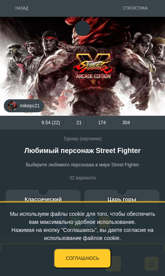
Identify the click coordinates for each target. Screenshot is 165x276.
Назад (21, 8)
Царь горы (121, 199)
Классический (43, 199)
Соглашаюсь (82, 258)
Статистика (135, 8)
